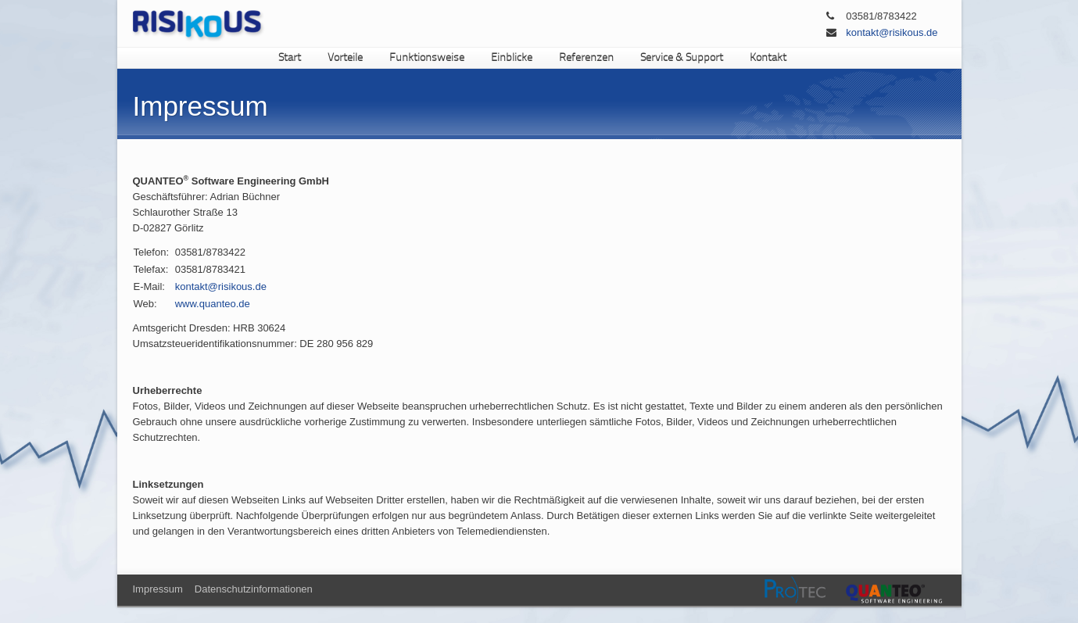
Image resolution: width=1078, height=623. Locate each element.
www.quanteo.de (212, 304)
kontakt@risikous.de (891, 32)
